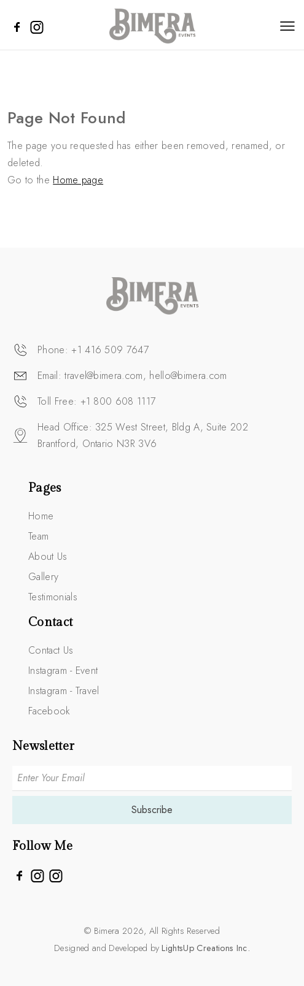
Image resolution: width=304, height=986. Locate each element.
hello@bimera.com (188, 376)
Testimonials (52, 597)
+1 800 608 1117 (118, 401)
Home (40, 516)
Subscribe (152, 810)
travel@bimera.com (103, 376)
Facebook (49, 711)
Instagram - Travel (63, 691)
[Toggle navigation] (287, 26)
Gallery (43, 577)
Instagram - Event (63, 670)
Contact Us (50, 650)
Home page (78, 180)
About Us (48, 556)
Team (38, 536)
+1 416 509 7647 (110, 350)
